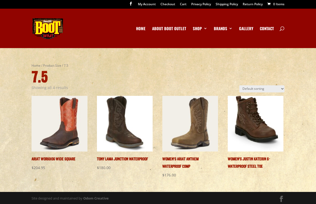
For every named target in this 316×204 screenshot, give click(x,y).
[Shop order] (261, 88)
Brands (220, 29)
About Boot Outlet (169, 29)
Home (141, 29)
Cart (183, 4)
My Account (147, 4)
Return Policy (253, 4)
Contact (267, 29)
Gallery (246, 29)
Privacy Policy (201, 4)
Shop (197, 29)
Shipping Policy (227, 4)
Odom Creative (96, 198)
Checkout (167, 4)
